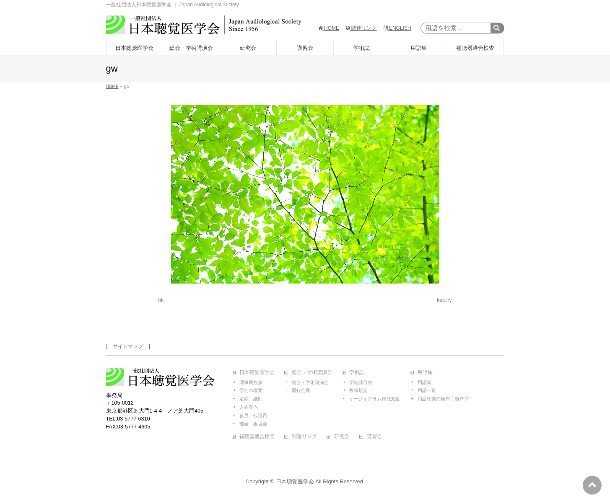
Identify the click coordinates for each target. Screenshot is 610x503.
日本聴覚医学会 (257, 372)
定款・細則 (250, 398)
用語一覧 (427, 390)
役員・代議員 (253, 415)
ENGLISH (397, 28)
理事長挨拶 (250, 382)
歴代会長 (301, 390)
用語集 (425, 372)
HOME (328, 28)
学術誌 (356, 372)
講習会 (374, 436)
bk (161, 300)
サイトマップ (128, 346)
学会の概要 (250, 390)
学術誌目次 (360, 382)
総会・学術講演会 (312, 372)
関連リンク (361, 28)
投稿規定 (358, 390)
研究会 (341, 436)
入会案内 (248, 407)
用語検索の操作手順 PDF (444, 398)
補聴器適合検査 (257, 436)
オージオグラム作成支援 (374, 398)
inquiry (444, 300)
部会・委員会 (253, 423)
